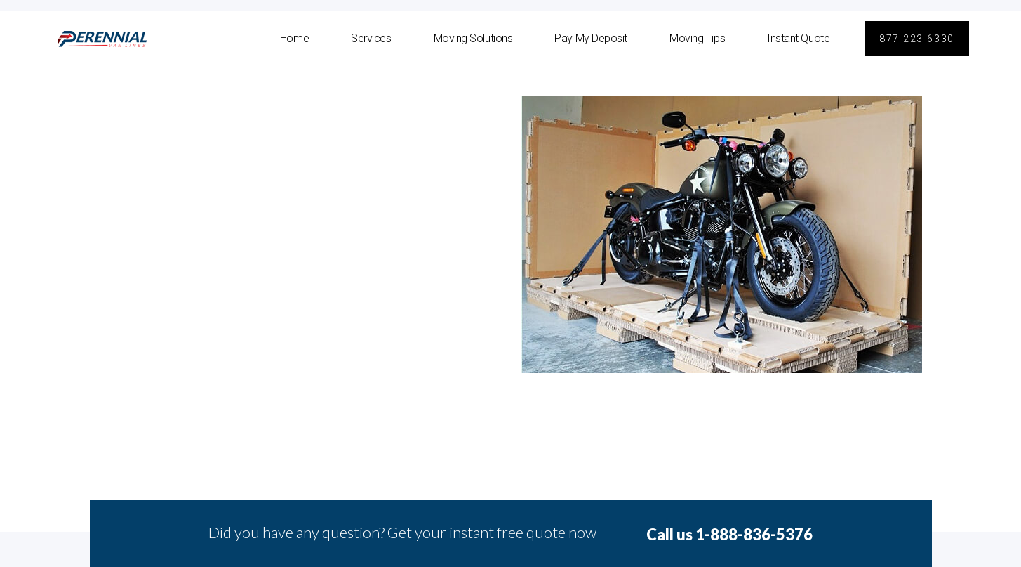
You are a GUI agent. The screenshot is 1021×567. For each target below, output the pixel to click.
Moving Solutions (473, 38)
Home (294, 38)
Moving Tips (697, 38)
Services (371, 38)
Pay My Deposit (590, 38)
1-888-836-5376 (754, 534)
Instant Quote (798, 38)
